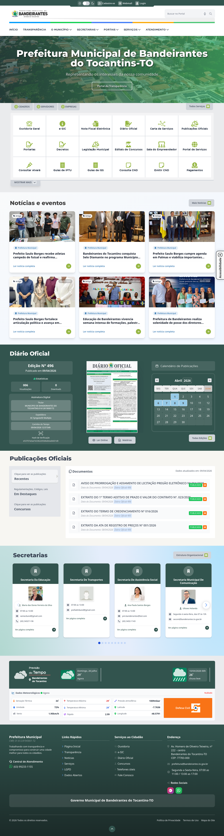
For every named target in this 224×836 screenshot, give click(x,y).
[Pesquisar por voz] (205, 14)
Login (140, 3)
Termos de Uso (191, 820)
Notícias (68, 758)
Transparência (71, 752)
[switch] (86, 3)
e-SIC (119, 752)
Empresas (68, 106)
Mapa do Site (208, 820)
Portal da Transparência (112, 86)
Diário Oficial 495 (122, 515)
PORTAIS (111, 29)
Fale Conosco (124, 775)
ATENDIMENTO (157, 29)
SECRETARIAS (88, 29)
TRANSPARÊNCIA (34, 29)
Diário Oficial (124, 758)
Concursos (122, 763)
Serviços (68, 763)
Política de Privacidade (168, 820)
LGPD (66, 769)
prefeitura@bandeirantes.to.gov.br (190, 763)
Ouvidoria (122, 746)
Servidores (45, 106)
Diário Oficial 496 (122, 487)
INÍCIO (13, 29)
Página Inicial (71, 746)
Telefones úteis (125, 769)
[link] (85, 14)
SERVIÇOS (132, 29)
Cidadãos (22, 106)
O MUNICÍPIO (61, 29)
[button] (206, 605)
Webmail (125, 3)
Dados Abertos (72, 775)
